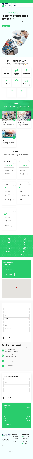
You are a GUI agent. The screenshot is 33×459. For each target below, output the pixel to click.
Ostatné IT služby (15, 441)
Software (14, 440)
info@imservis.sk (14, 0)
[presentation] (10, 334)
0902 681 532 (19, 0)
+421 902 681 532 (7, 264)
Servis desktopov (15, 436)
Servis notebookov (15, 438)
